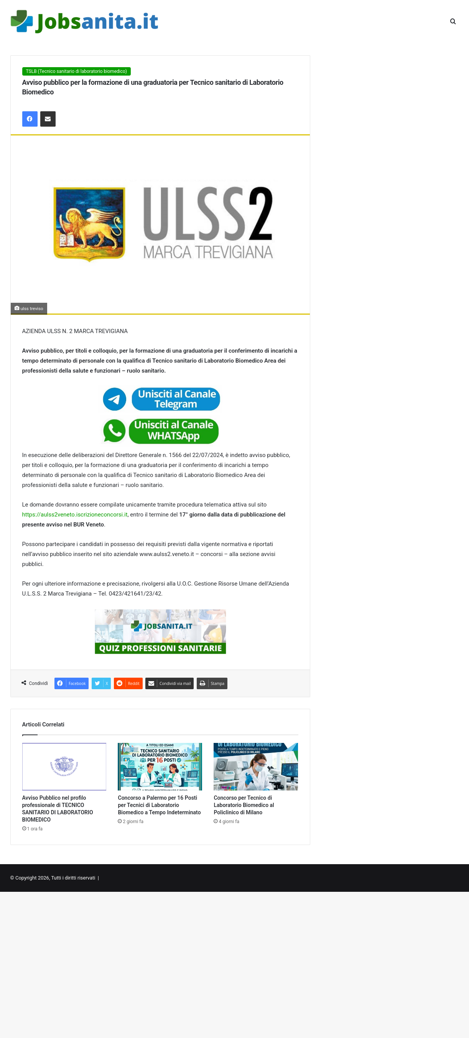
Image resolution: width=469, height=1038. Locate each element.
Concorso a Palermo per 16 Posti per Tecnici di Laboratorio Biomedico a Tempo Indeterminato (159, 805)
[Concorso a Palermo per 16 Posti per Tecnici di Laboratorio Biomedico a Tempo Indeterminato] (160, 766)
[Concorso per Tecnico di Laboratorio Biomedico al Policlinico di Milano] (256, 766)
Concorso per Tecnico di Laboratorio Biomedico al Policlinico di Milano (244, 805)
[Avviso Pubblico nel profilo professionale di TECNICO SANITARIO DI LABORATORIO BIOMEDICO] (64, 766)
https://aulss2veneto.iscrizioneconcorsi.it (75, 514)
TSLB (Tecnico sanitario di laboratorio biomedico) (76, 71)
